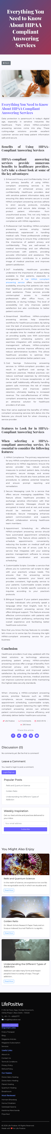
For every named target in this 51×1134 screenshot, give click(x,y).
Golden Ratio (11, 791)
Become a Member (10, 1025)
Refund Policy (7, 1069)
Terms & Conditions (9, 1062)
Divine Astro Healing (10, 1081)
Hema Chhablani (8, 1103)
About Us (5, 1054)
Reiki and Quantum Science (18, 786)
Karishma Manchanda (10, 1110)
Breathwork (6, 1091)
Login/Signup (9, 772)
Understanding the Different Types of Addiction (22, 798)
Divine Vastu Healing (10, 1077)
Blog (3, 1035)
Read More (9, 890)
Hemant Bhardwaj (9, 1100)
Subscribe (25, 829)
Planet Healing (8, 1084)
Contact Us (6, 1058)
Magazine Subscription (11, 1043)
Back (6, 63)
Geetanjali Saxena (9, 1107)
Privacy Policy (7, 1065)
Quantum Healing (9, 1088)
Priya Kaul (6, 1114)
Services (5, 1046)
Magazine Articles (9, 1039)
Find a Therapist (8, 1032)
